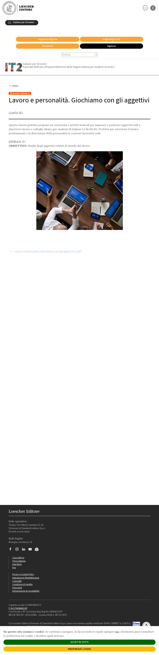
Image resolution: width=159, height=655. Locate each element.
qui (117, 631)
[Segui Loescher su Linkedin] (25, 545)
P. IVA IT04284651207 (18, 603)
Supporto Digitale (47, 34)
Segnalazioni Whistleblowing (25, 573)
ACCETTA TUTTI (79, 642)
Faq (14, 563)
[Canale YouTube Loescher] (31, 545)
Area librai (17, 559)
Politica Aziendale (17, 625)
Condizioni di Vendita (22, 579)
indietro (13, 81)
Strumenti (47, 41)
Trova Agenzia (19, 556)
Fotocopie (17, 583)
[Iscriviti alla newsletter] (38, 545)
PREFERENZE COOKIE (79, 648)
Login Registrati (111, 34)
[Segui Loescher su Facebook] (12, 545)
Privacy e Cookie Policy (23, 569)
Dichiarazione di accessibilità (25, 586)
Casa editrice (18, 553)
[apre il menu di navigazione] (153, 7)
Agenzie (111, 41)
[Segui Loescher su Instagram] (18, 545)
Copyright (17, 576)
